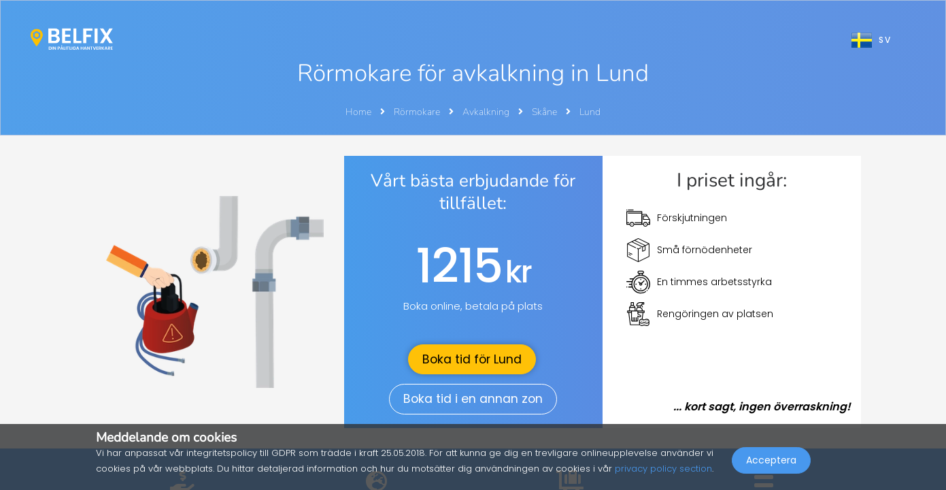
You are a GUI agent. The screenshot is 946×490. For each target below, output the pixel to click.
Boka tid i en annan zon (473, 399)
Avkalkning (486, 111)
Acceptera (771, 460)
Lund (590, 111)
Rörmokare (418, 111)
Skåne (545, 111)
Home (358, 111)
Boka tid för (472, 359)
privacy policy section (663, 468)
